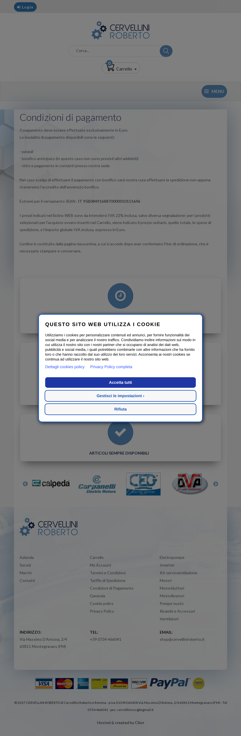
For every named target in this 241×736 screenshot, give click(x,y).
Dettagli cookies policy (65, 366)
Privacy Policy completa (111, 366)
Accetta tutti (120, 382)
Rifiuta (120, 409)
